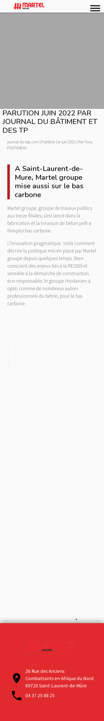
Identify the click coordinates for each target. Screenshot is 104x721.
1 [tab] (76, 619)
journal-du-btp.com (23, 141)
